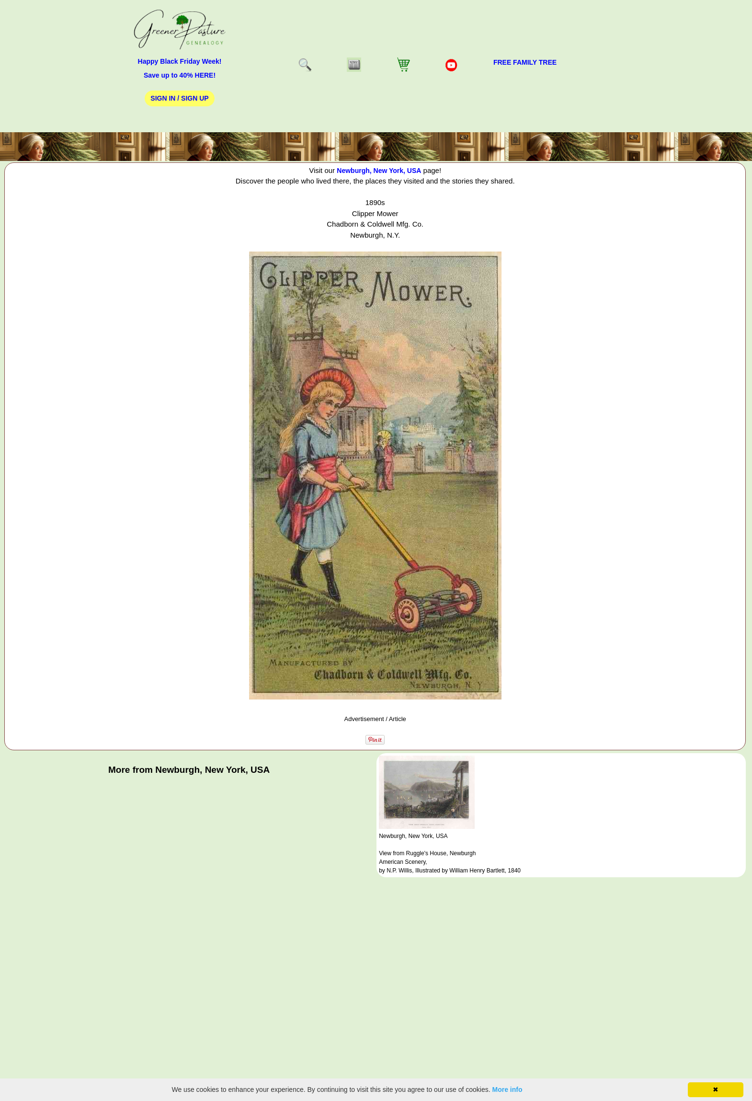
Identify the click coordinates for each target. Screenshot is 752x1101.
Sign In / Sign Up (179, 98)
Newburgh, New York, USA (379, 170)
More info (507, 1089)
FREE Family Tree (525, 62)
